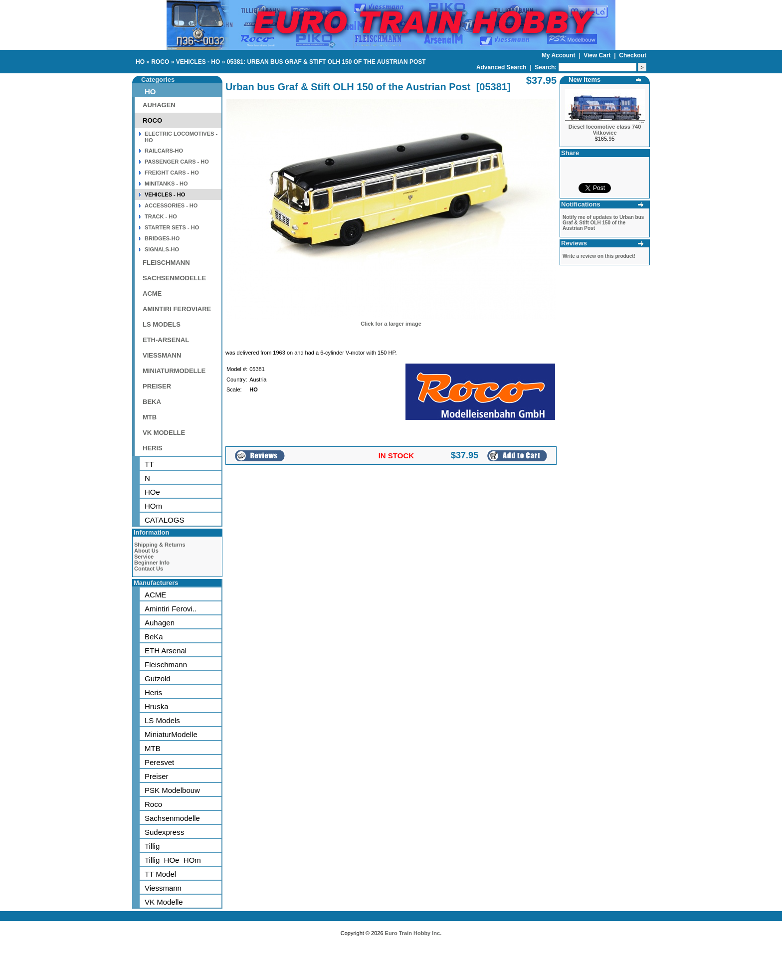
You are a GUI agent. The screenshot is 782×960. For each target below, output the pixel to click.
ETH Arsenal (166, 650)
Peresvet (159, 762)
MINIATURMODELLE (174, 371)
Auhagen (160, 622)
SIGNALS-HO (162, 249)
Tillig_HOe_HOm (173, 860)
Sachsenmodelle (172, 818)
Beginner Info (152, 563)
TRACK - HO (161, 216)
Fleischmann (166, 664)
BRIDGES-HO (162, 238)
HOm (153, 506)
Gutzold (158, 678)
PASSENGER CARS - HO (177, 162)
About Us (146, 551)
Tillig (152, 846)
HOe (152, 492)
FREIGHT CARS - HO (172, 173)
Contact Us (148, 569)
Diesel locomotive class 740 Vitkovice (605, 130)
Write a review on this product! (599, 256)
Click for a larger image (391, 324)
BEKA (152, 401)
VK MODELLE (164, 432)
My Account (559, 55)
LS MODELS (162, 324)
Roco (153, 804)
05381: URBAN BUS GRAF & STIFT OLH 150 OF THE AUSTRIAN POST (326, 61)
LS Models (162, 720)
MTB (150, 417)
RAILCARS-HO (164, 151)
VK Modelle (164, 902)
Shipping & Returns (160, 545)
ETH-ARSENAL (166, 340)
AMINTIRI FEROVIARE (177, 309)
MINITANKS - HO (166, 184)
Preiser (157, 776)
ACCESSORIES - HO (171, 205)
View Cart (598, 55)
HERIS (153, 448)
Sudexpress (164, 832)
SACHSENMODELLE (174, 278)
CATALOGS (164, 520)
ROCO (160, 61)
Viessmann (163, 888)
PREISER (157, 386)
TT (149, 464)
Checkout (632, 55)
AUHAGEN (159, 105)
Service (144, 557)
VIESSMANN (162, 355)
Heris (153, 692)
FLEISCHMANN (166, 262)
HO (140, 61)
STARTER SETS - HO (172, 227)
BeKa (154, 636)
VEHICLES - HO (198, 61)
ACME (152, 293)
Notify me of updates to (603, 222)
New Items (584, 79)
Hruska (157, 706)
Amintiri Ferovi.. (170, 608)
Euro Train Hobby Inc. (413, 933)
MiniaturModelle (171, 734)
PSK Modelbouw (172, 790)
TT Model (160, 874)
